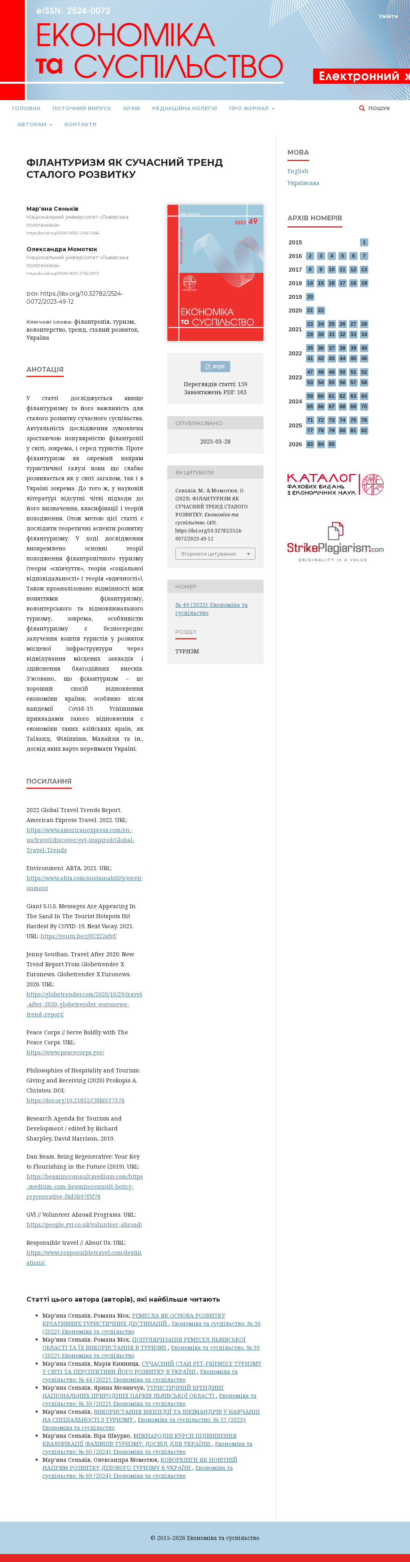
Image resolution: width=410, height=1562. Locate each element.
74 (342, 420)
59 (310, 396)
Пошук (378, 108)
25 (331, 324)
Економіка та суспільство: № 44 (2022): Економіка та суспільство (140, 1375)
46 (364, 358)
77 (310, 430)
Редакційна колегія (184, 108)
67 (331, 406)
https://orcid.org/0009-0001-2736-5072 (62, 273)
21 (310, 310)
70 (364, 406)
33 (353, 334)
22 (321, 310)
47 (310, 372)
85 (331, 444)
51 (353, 372)
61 (331, 396)
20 (310, 297)
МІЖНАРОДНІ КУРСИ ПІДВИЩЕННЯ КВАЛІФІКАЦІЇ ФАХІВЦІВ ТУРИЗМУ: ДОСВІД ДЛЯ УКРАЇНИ (139, 1439)
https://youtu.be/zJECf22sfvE (78, 936)
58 (364, 382)
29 (310, 334)
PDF (218, 366)
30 (321, 334)
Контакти (80, 124)
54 (321, 382)
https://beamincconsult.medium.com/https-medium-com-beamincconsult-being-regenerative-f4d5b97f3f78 (84, 1186)
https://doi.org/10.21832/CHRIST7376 (75, 1100)
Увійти (388, 16)
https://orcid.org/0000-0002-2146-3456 (62, 233)
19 (364, 283)
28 (364, 324)
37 (331, 348)
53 (310, 382)
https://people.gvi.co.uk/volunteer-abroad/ (84, 1224)
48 (321, 372)
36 (321, 348)
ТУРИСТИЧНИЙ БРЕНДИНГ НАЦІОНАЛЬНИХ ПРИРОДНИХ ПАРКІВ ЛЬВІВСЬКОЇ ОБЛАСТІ (133, 1391)
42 (321, 358)
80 (342, 430)
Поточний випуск (81, 108)
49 (331, 372)
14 (310, 283)
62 (342, 396)
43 (331, 358)
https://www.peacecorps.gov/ (65, 1052)
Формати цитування (208, 553)
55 (331, 382)
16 (331, 283)
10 (331, 269)
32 (342, 334)
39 (353, 348)
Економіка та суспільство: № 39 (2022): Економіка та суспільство (149, 1399)
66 (321, 406)
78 (321, 430)
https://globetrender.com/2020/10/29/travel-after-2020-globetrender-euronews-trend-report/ (84, 1004)
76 (364, 420)
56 (342, 382)
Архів (131, 108)
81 (353, 430)
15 (321, 283)
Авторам (32, 124)
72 (321, 420)
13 (364, 269)
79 (331, 430)
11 (342, 269)
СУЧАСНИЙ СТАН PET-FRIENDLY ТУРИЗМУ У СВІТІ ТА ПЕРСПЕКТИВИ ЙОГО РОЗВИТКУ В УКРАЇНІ (151, 1367)
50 (342, 372)
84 (321, 444)
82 (364, 430)
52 (364, 372)
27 (353, 324)
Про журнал (249, 108)
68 (342, 406)
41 (310, 358)
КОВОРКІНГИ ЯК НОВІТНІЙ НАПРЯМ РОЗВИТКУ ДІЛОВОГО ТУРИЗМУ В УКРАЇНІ (139, 1463)
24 (321, 324)
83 (310, 444)
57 (353, 382)
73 (331, 420)
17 (342, 283)
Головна (26, 108)
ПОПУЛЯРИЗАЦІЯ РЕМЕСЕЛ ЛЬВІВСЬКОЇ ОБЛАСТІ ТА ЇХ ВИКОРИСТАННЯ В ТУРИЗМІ (144, 1343)
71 (310, 420)
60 (321, 396)
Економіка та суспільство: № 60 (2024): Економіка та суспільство (147, 1447)
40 (364, 348)
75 (353, 420)
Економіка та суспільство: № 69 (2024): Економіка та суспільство (137, 1471)
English (298, 171)
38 (342, 348)
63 (353, 396)
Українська (303, 183)
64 (364, 396)
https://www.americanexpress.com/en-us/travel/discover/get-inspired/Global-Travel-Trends (80, 840)
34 (364, 334)
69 (353, 406)
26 (342, 324)
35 (310, 348)
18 (353, 283)
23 (310, 324)
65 (310, 406)
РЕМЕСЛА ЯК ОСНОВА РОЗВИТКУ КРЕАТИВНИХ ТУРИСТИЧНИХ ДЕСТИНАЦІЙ (133, 1319)
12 (353, 269)
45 (353, 358)
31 (331, 334)
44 (342, 358)
